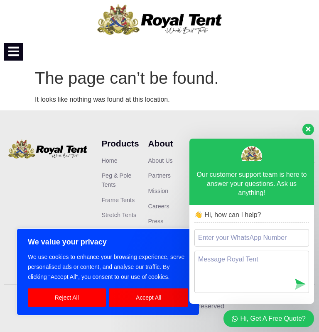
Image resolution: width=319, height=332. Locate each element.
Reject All (67, 297)
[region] (108, 271)
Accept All (148, 297)
